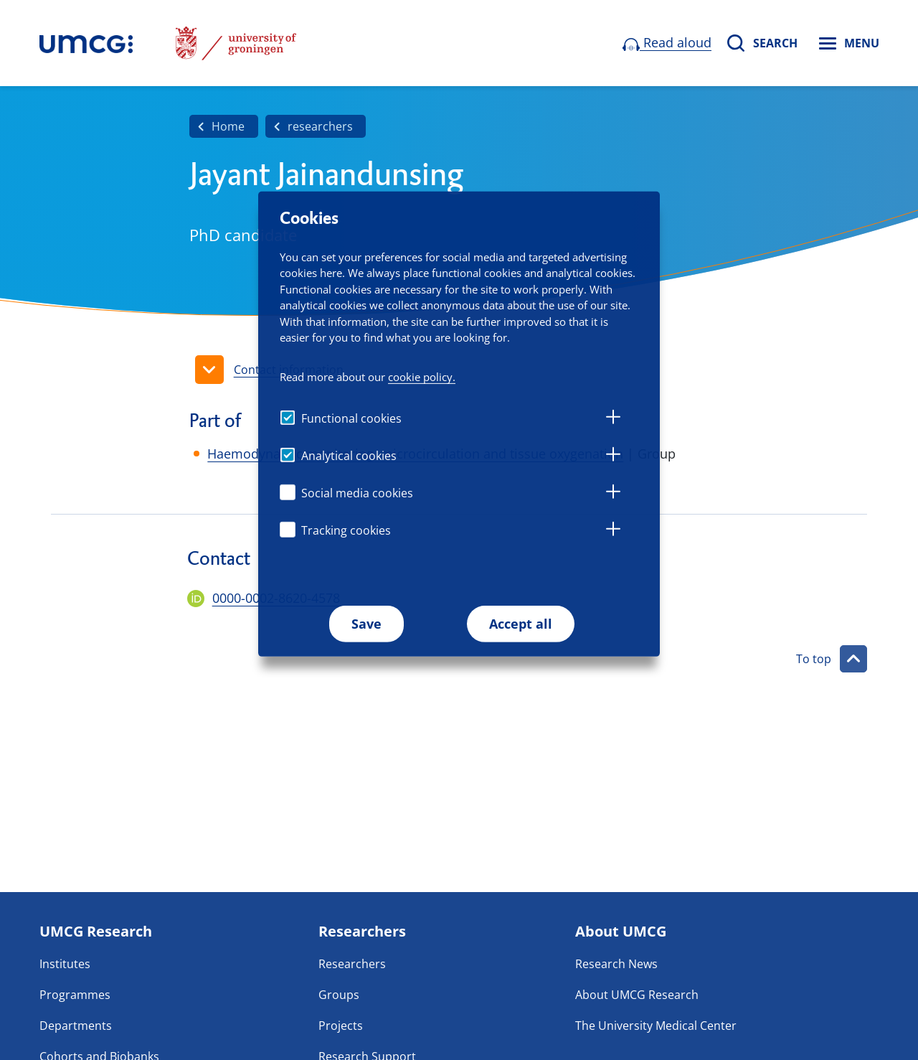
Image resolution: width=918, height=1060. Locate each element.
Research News (616, 964)
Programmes (74, 995)
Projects (340, 1025)
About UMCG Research (637, 995)
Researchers (352, 964)
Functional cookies (351, 418)
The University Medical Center (656, 1025)
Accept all (520, 623)
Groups (338, 995)
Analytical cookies (349, 456)
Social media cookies (357, 493)
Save (366, 623)
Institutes (64, 964)
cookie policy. (421, 377)
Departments (75, 1025)
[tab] (613, 419)
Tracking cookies (346, 530)
